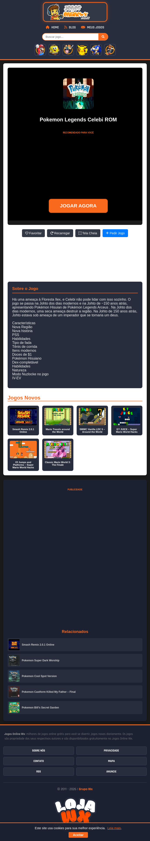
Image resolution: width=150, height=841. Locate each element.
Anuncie (111, 771)
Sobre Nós (38, 750)
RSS (38, 771)
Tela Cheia (88, 233)
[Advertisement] (78, 163)
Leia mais (114, 828)
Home (52, 27)
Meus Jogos (92, 27)
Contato (38, 761)
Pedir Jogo (115, 233)
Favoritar (33, 233)
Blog (70, 27)
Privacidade (111, 750)
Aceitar (78, 835)
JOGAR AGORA (78, 206)
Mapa (111, 761)
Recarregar (60, 233)
